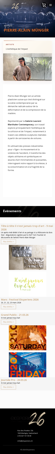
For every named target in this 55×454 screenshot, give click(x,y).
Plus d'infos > (8, 241)
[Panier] (44, 5)
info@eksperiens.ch (25, 441)
